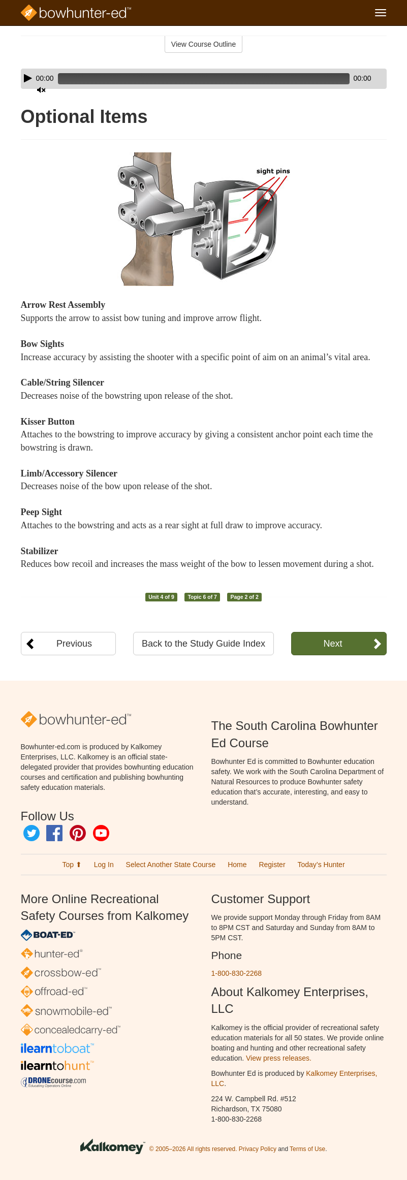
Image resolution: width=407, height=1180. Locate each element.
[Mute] (351, 79)
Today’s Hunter (321, 864)
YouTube (101, 833)
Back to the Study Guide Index (203, 644)
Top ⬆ (71, 864)
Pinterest (78, 833)
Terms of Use (307, 1149)
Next (332, 644)
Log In (104, 864)
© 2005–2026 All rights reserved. (193, 1149)
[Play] (28, 78)
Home (237, 864)
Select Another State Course (171, 864)
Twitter (31, 833)
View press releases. (278, 1058)
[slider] (189, 78)
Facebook (54, 833)
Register (272, 864)
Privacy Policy (257, 1149)
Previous (74, 644)
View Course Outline (203, 44)
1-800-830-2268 (236, 973)
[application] (204, 79)
